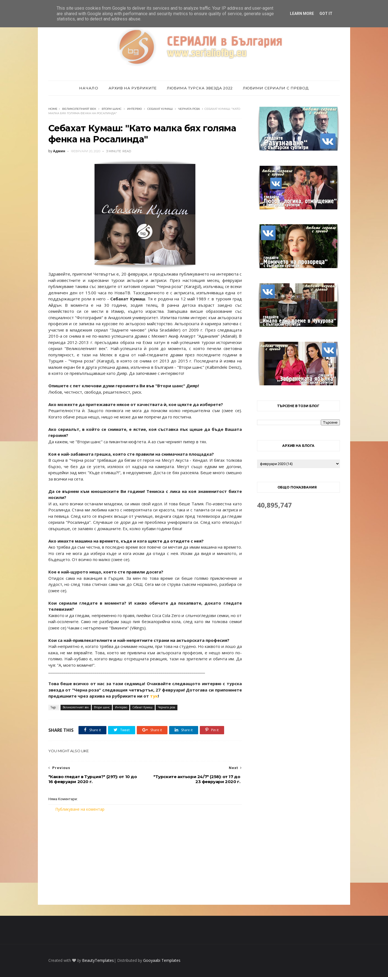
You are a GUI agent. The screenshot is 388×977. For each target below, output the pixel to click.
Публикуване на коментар (79, 809)
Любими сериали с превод (276, 88)
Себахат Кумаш (160, 109)
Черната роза (189, 109)
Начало (88, 88)
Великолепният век (79, 109)
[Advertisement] (145, 858)
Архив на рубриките (133, 88)
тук (154, 696)
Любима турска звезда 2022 (200, 88)
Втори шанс (112, 109)
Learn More (302, 13)
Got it (325, 13)
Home (52, 109)
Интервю (134, 109)
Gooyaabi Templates (161, 960)
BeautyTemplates (98, 960)
